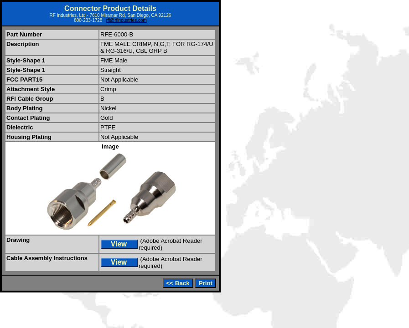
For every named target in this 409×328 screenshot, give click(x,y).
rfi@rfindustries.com (126, 20)
